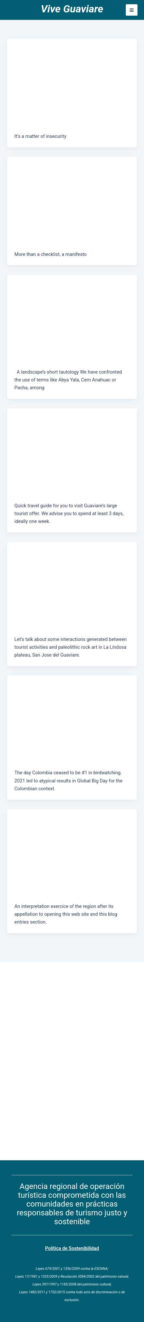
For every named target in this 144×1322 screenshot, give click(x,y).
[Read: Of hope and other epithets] (72, 845)
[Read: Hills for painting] (72, 578)
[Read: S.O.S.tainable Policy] (72, 193)
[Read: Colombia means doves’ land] (72, 712)
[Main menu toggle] (131, 10)
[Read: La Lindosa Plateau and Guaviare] (72, 311)
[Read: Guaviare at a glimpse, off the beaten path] (72, 444)
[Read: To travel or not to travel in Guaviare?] (72, 75)
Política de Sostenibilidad (72, 1248)
